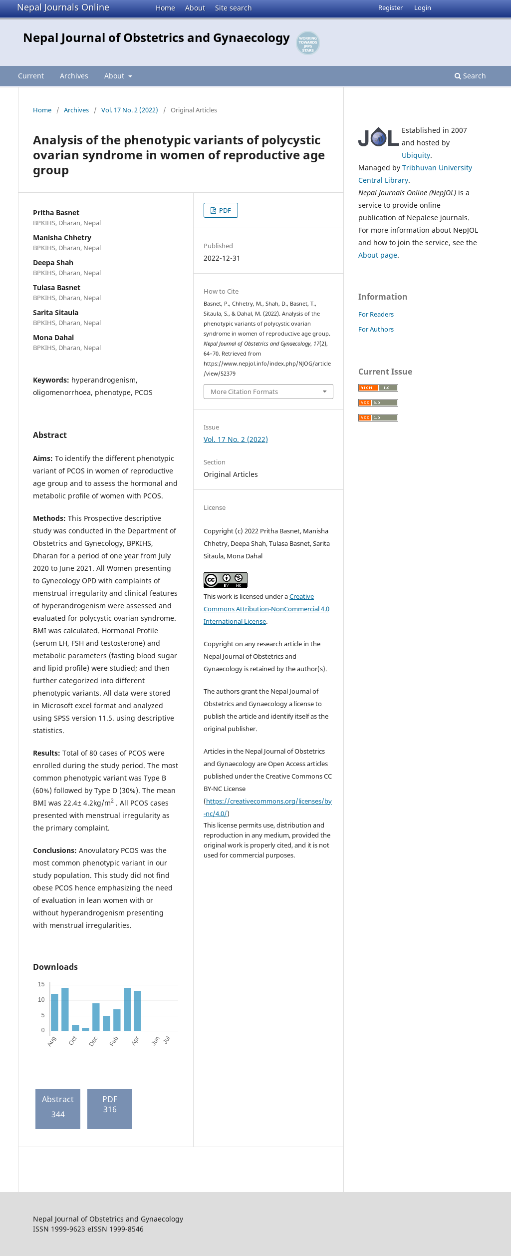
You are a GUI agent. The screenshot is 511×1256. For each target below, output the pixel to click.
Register (390, 7)
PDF (224, 210)
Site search (233, 7)
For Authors (376, 329)
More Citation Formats (244, 391)
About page (377, 255)
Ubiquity (416, 155)
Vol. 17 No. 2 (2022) (129, 109)
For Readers (376, 314)
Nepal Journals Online (63, 7)
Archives (74, 75)
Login (422, 7)
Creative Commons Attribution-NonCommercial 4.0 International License (266, 609)
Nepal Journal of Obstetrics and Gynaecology (156, 37)
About (195, 7)
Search (470, 75)
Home (165, 7)
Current (31, 75)
